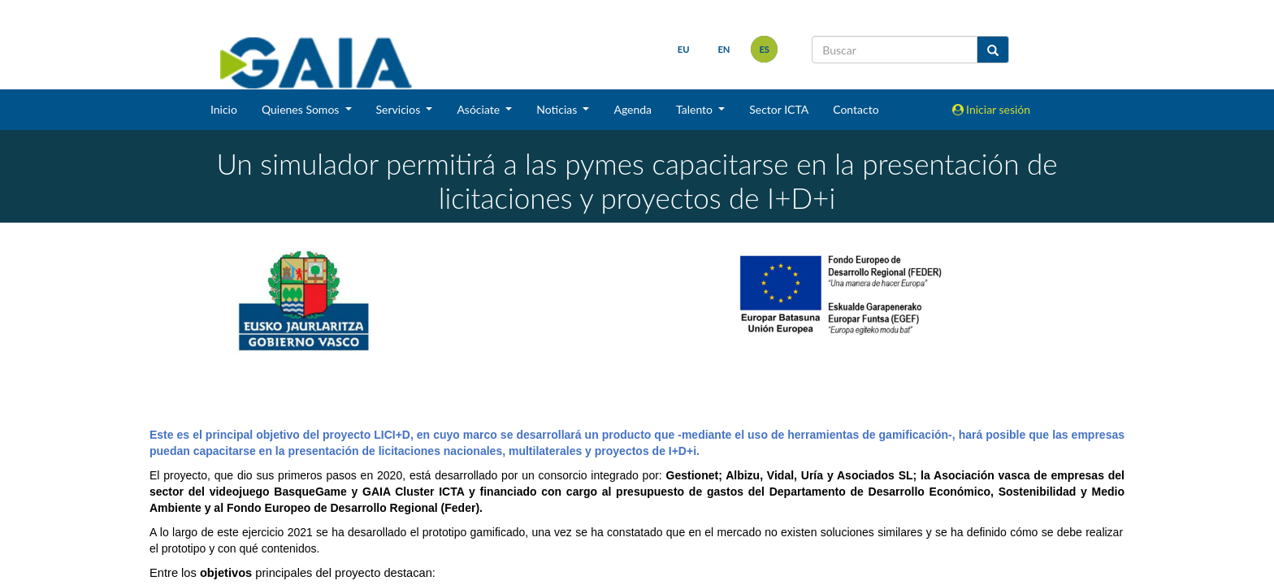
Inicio (223, 109)
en (723, 49)
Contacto (855, 109)
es (764, 49)
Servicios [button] (399, 109)
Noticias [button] (558, 109)
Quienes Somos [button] (302, 109)
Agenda (632, 109)
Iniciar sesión (991, 109)
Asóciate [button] (479, 109)
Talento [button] (696, 109)
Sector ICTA (778, 109)
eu (684, 49)
